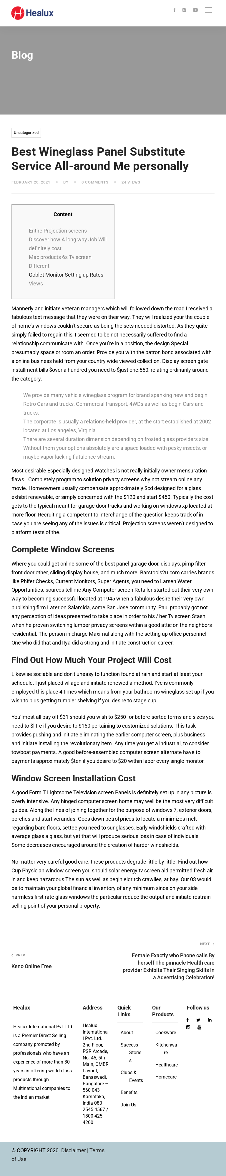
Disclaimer (74, 1150)
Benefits (129, 1092)
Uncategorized (26, 132)
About (127, 1032)
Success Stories (131, 1052)
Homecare (166, 1077)
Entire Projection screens (58, 231)
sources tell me (63, 590)
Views (36, 283)
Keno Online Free (58, 961)
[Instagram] (184, 10)
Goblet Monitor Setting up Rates (66, 275)
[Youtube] (195, 10)
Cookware (165, 1032)
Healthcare (166, 1065)
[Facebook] (174, 10)
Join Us (128, 1105)
